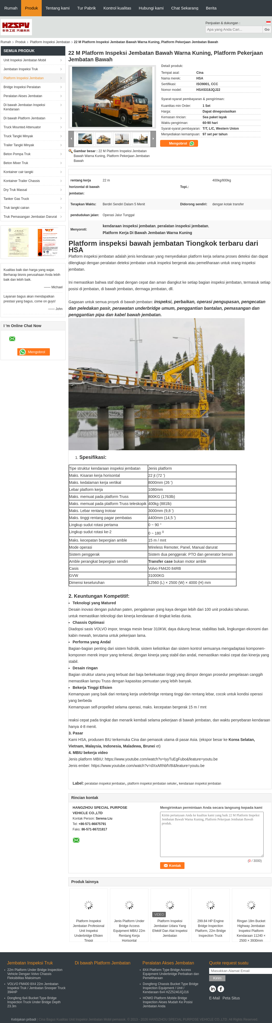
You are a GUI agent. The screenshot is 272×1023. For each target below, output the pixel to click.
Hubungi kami (151, 8)
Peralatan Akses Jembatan (23, 96)
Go (267, 29)
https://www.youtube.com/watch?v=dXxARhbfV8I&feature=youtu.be (148, 765)
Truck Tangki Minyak (18, 136)
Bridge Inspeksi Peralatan (22, 87)
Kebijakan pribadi (23, 1019)
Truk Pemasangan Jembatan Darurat (30, 217)
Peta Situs (231, 998)
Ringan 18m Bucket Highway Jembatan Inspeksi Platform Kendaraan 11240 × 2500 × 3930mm (251, 930)
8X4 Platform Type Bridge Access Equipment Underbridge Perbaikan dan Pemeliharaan (171, 974)
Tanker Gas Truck (16, 199)
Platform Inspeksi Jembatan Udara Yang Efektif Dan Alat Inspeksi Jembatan (169, 928)
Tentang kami (58, 8)
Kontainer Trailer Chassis (22, 181)
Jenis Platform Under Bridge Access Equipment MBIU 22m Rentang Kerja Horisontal (129, 930)
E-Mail (214, 998)
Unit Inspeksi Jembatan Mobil (25, 60)
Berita (211, 8)
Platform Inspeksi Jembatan (50, 42)
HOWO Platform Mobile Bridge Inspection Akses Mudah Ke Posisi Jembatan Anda (167, 1002)
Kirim (217, 978)
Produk (31, 8)
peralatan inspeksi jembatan (105, 783)
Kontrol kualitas (117, 8)
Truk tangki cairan (16, 208)
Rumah (10, 8)
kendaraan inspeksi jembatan (200, 783)
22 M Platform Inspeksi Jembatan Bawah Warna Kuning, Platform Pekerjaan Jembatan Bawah (112, 156)
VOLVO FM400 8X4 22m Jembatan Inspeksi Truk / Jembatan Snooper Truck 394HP (36, 988)
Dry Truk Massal (15, 190)
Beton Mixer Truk (16, 163)
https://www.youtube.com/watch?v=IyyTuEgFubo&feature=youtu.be (161, 759)
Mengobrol (182, 143)
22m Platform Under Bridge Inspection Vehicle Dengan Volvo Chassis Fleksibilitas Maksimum (34, 974)
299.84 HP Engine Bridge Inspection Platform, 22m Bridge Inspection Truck (210, 928)
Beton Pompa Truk (17, 154)
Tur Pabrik (86, 8)
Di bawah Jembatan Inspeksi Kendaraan (24, 107)
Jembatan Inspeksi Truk (21, 69)
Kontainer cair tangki (18, 172)
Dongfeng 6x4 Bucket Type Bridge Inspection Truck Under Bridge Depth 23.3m (34, 1002)
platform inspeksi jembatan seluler (151, 783)
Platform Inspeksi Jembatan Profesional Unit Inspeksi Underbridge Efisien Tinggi (88, 930)
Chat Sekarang (184, 8)
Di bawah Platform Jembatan (24, 118)
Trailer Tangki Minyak (19, 145)
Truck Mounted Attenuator (22, 127)
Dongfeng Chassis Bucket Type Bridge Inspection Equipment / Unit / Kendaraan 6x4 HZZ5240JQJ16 (170, 988)
